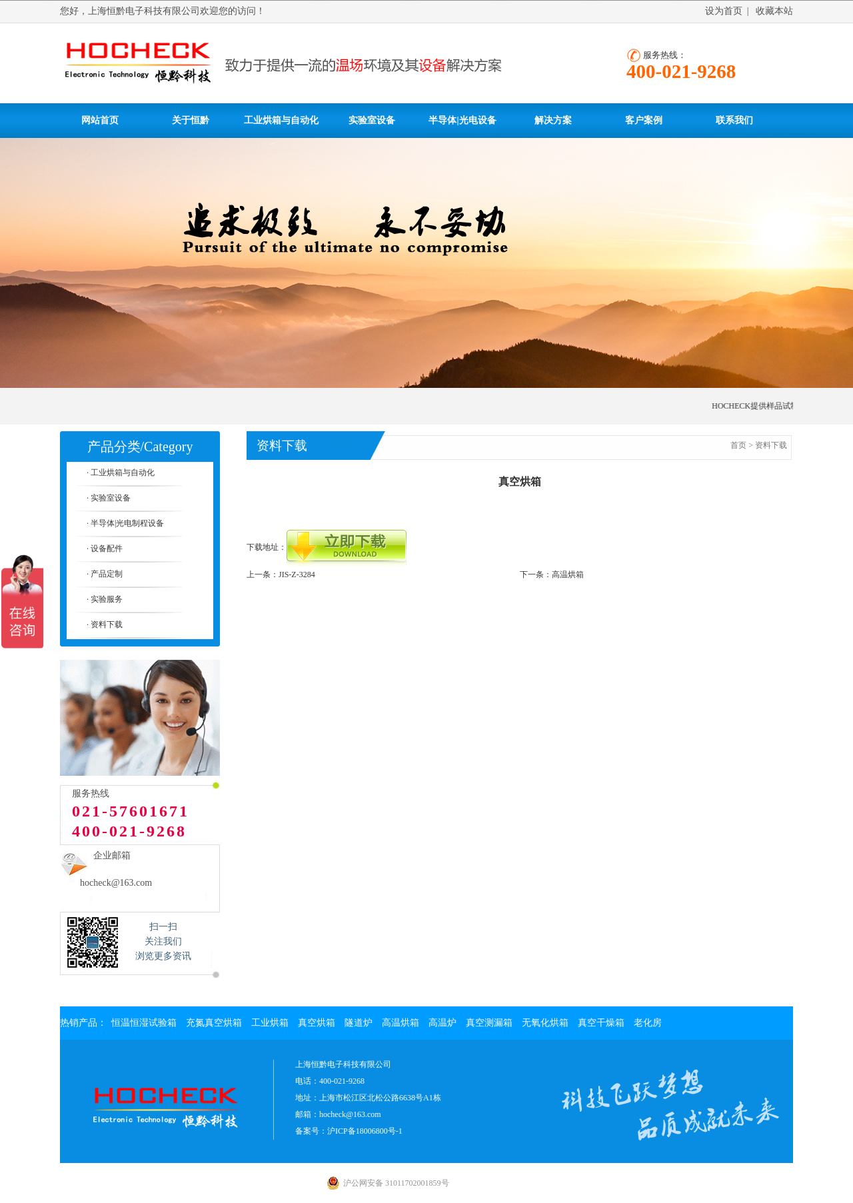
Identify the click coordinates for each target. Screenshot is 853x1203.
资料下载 (771, 445)
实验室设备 (372, 120)
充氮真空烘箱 (214, 1023)
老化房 (648, 1023)
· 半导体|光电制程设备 (125, 523)
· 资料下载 (105, 624)
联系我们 (734, 120)
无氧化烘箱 (545, 1023)
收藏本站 (774, 11)
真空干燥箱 (601, 1023)
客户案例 (643, 120)
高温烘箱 (568, 574)
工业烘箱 (270, 1023)
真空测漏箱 (489, 1023)
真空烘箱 (316, 1023)
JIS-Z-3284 (297, 574)
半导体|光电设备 (462, 120)
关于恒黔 (190, 120)
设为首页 (723, 11)
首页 (738, 445)
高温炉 (442, 1023)
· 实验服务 (105, 599)
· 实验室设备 (109, 498)
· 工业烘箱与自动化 (121, 472)
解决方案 (553, 120)
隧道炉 (359, 1023)
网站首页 (100, 120)
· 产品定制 (105, 574)
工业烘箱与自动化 (281, 120)
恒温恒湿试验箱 (144, 1023)
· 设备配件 (105, 548)
